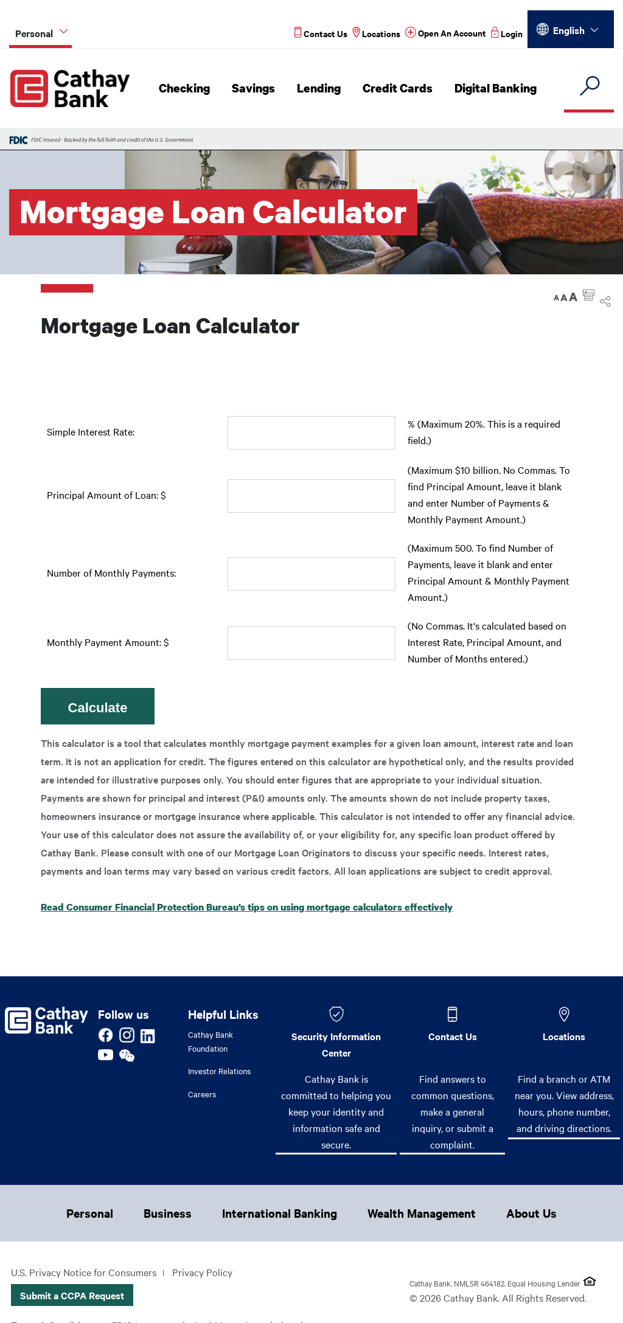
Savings (255, 88)
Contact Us (452, 1036)
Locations (564, 1036)
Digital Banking (493, 88)
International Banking (279, 1213)
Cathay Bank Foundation (210, 1041)
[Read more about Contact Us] (320, 33)
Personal (89, 1213)
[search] (589, 86)
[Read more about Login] (507, 33)
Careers (202, 1093)
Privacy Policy (202, 1272)
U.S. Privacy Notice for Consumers (83, 1272)
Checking (187, 88)
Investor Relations (219, 1070)
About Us (531, 1213)
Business (168, 1213)
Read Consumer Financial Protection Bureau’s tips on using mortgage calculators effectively (247, 907)
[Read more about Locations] (376, 33)
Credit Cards (397, 88)
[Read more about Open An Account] (445, 33)
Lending (320, 88)
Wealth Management (421, 1213)
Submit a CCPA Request (72, 1295)
